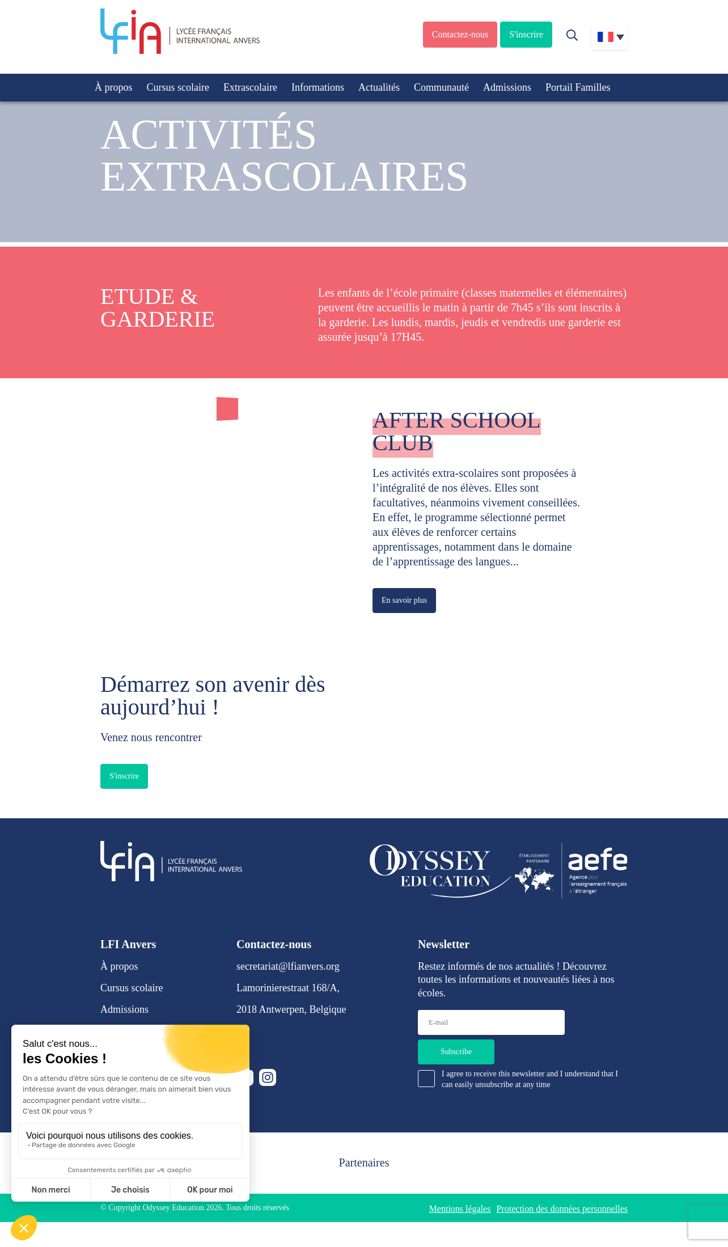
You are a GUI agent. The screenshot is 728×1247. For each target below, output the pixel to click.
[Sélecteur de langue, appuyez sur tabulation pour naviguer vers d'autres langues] (610, 36)
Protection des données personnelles (562, 1209)
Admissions (507, 87)
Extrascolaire (250, 87)
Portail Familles (578, 87)
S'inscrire (526, 34)
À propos (114, 87)
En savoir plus (404, 600)
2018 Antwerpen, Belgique (291, 1009)
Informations (317, 87)
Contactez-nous (460, 34)
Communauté (441, 87)
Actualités (379, 87)
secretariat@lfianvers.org (288, 966)
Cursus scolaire (178, 87)
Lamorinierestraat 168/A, (288, 988)
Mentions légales (460, 1209)
